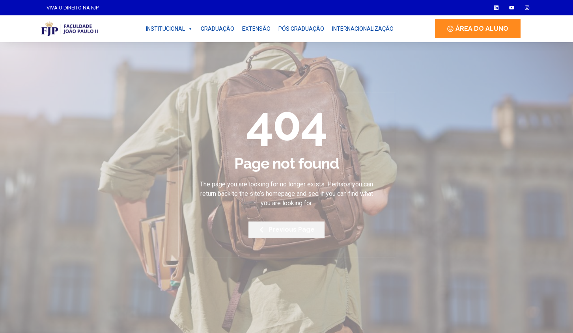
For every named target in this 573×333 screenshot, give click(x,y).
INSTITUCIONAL (169, 29)
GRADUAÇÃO (217, 29)
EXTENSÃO (256, 29)
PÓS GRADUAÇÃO (301, 29)
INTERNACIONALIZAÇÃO (363, 29)
